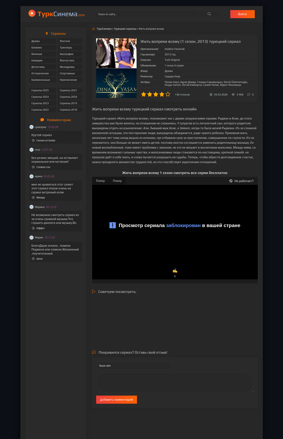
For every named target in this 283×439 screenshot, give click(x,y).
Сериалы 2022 (40, 109)
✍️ (175, 273)
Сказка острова (43, 140)
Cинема (61, 14)
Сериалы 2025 (40, 90)
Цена (37, 258)
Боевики (37, 47)
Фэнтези (65, 41)
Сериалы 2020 (68, 96)
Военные (37, 54)
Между (38, 197)
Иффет (38, 228)
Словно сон (41, 167)
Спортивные (67, 73)
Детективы (38, 66)
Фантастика (67, 60)
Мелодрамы (67, 66)
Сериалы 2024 (40, 96)
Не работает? (241, 181)
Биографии (66, 54)
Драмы (36, 41)
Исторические (40, 73)
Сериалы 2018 (68, 109)
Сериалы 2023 (40, 103)
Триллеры (66, 47)
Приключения (68, 79)
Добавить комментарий (116, 399)
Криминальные (41, 79)
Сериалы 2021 (68, 90)
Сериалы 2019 (68, 103)
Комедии (37, 60)
